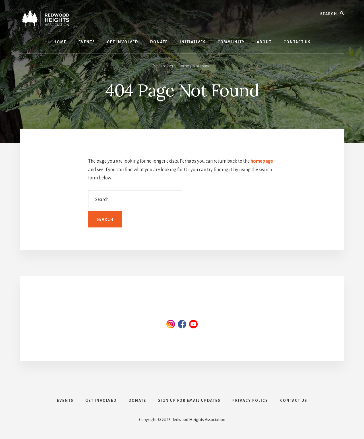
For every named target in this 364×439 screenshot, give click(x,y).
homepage (262, 161)
